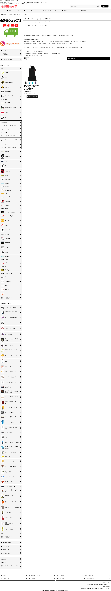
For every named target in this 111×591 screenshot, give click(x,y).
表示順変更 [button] (71, 58)
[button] (101, 11)
